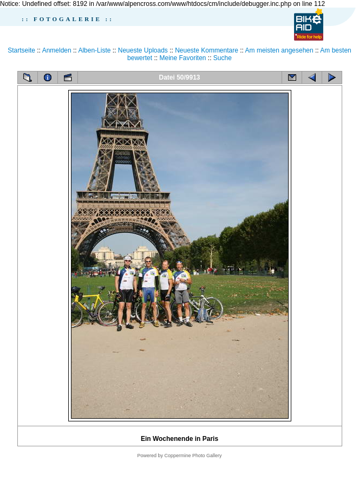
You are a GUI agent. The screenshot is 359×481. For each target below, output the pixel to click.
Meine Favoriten (182, 58)
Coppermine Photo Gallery (192, 455)
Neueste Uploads (143, 50)
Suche (222, 58)
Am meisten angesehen (279, 50)
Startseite (21, 50)
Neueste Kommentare (206, 50)
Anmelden (56, 50)
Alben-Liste (94, 50)
